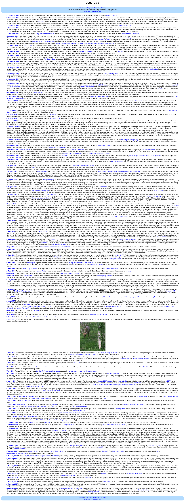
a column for (50, 194)
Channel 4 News (97, 264)
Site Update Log (152, 69)
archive (142, 396)
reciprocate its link (154, 445)
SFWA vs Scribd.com (77, 150)
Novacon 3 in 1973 (125, 25)
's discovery (76, 354)
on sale (120, 51)
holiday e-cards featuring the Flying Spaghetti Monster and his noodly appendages (85, 43)
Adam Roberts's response (99, 97)
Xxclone (176, 205)
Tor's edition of (51, 390)
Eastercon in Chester (43, 367)
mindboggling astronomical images (25, 416)
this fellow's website (80, 406)
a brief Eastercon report (112, 306)
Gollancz (32, 422)
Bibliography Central (92, 8)
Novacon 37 (38, 92)
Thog (52, 406)
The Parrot (52, 114)
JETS (156, 167)
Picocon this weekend (19, 449)
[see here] (26, 304)
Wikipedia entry (42, 171)
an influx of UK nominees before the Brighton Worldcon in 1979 (113, 384)
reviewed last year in (99, 314)
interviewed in (131, 34)
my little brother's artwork (70, 273)
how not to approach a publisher (133, 404)
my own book (162, 237)
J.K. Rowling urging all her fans (133, 297)
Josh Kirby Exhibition (30, 268)
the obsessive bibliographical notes (94, 85)
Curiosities (138, 101)
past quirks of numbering (57, 147)
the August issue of (41, 198)
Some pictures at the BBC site (35, 420)
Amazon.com (158, 190)
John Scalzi (65, 155)
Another (24, 150)
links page (76, 445)
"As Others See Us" (91, 354)
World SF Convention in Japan (83, 165)
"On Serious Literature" (105, 145)
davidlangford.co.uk (68, 475)
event (124, 38)
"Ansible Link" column (153, 196)
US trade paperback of (114, 424)
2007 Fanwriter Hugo (111, 73)
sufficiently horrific (79, 410)
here (129, 271)
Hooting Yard (40, 271)
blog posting (26, 396)
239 (27, 276)
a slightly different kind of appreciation (37, 456)
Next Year (87, 11)
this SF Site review (56, 451)
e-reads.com (102, 187)
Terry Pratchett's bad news (45, 34)
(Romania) (23, 308)
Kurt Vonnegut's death (109, 353)
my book (155, 297)
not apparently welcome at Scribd (97, 153)
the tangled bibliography (129, 140)
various (119, 38)
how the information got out (34, 386)
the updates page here (134, 473)
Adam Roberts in (40, 306)
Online (33, 451)
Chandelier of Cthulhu (58, 430)
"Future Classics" (49, 179)
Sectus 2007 (43, 231)
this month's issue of (70, 413)
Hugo (34, 167)
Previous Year (96, 11)
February (118, 451)
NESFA (168, 381)
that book (36, 310)
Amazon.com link (67, 488)
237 (144, 367)
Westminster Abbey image (58, 420)
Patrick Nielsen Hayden (141, 359)
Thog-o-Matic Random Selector (41, 398)
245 (28, 45)
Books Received (25, 400)
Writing (103, 8)
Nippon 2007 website (105, 381)
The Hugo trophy (155, 155)
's (104, 473)
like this (104, 451)
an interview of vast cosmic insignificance (83, 371)
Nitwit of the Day (29, 406)
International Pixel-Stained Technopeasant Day (41, 317)
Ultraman (18, 157)
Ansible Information (87, 87)
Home (82, 8)
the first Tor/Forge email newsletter (48, 371)
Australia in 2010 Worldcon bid (43, 41)
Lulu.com (160, 88)
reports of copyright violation (73, 153)
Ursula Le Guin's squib (48, 247)
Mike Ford (76, 363)
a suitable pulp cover (59, 244)
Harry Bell (57, 257)
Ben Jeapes (21, 404)
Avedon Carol (124, 359)
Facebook (44, 243)
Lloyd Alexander (105, 297)
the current (64, 247)
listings (129, 38)
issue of (54, 118)
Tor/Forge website (67, 424)
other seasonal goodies (102, 39)
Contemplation (120, 409)
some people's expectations (139, 155)
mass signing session (104, 276)
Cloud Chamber (111, 15)
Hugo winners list (117, 161)
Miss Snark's (41, 406)
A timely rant (22, 453)
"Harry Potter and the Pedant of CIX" (81, 263)
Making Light (122, 381)
